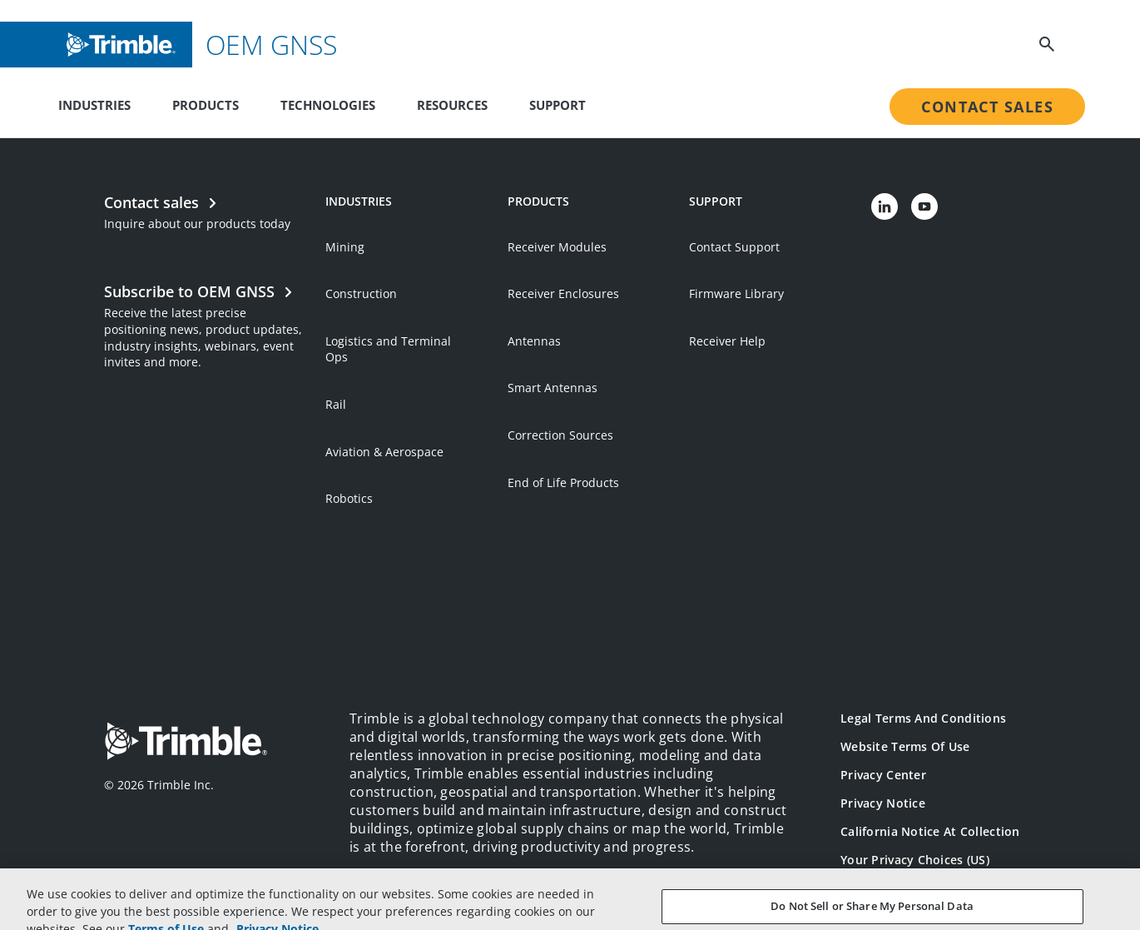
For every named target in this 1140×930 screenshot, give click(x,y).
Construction (361, 293)
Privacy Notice (882, 803)
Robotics (349, 498)
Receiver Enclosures (563, 293)
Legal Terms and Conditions (923, 718)
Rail (335, 404)
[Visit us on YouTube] (924, 206)
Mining (344, 247)
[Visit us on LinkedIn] (884, 206)
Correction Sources (560, 435)
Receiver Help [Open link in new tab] (727, 341)
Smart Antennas (552, 387)
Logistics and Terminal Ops (388, 349)
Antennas (534, 341)
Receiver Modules (557, 247)
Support (557, 105)
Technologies (327, 105)
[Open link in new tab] (206, 324)
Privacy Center (883, 775)
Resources (452, 105)
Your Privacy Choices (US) (914, 860)
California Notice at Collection (930, 831)
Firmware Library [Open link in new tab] (736, 293)
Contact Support (734, 247)
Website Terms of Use (905, 746)
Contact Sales (987, 107)
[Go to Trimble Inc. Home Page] (185, 743)
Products (205, 105)
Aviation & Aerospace (384, 452)
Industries (94, 105)
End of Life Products (563, 482)
